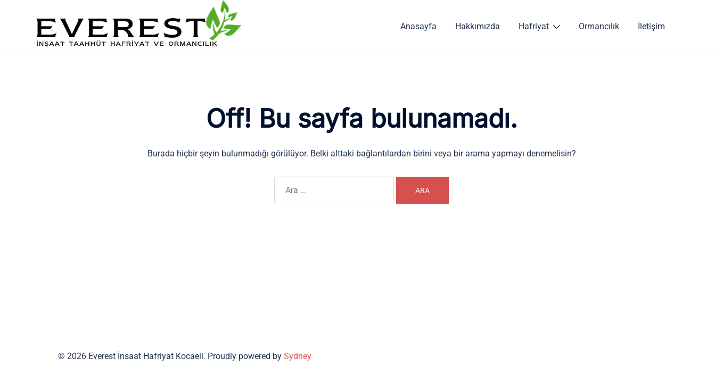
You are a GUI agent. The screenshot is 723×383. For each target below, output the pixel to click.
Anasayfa (418, 26)
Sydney (297, 356)
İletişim (651, 26)
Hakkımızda (477, 26)
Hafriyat (534, 26)
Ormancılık (599, 26)
